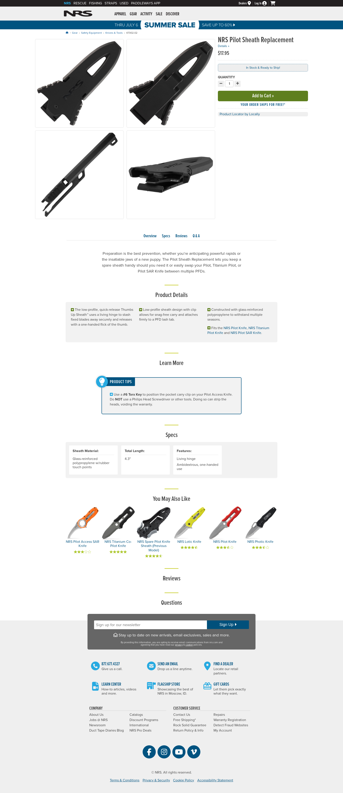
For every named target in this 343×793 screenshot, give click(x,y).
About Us (96, 715)
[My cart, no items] (274, 3)
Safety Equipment (91, 32)
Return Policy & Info (188, 730)
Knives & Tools (114, 32)
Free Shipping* (184, 720)
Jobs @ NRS (98, 720)
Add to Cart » (263, 96)
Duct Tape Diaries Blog (106, 730)
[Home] (67, 32)
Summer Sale (171, 25)
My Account (223, 730)
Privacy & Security (156, 780)
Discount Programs (144, 720)
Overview (150, 236)
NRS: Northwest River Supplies (78, 13)
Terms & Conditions (124, 780)
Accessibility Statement (215, 780)
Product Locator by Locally (240, 114)
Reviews (181, 236)
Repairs (219, 715)
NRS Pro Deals (140, 730)
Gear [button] (133, 14)
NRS (67, 3)
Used (124, 3)
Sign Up (227, 624)
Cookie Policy (183, 780)
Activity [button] (146, 14)
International (139, 725)
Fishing (95, 3)
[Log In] (262, 3)
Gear (75, 32)
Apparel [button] (120, 14)
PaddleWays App (145, 3)
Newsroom (97, 725)
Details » (223, 46)
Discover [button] (172, 14)
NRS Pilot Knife (235, 328)
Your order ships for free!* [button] (263, 104)
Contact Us (181, 715)
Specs (166, 236)
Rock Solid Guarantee (189, 725)
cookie (189, 644)
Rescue (80, 3)
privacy (179, 644)
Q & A (196, 236)
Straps (111, 3)
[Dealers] (247, 3)
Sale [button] (159, 14)
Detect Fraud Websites (231, 725)
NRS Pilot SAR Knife (246, 333)
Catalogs (136, 715)
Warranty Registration (230, 720)
